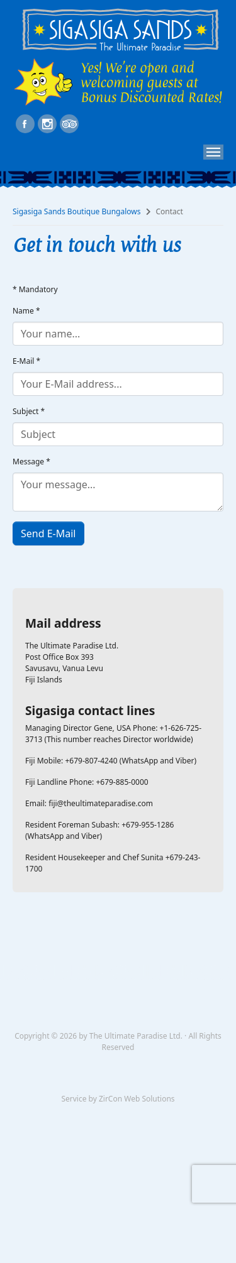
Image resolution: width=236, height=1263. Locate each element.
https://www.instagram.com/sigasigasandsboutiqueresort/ (47, 123)
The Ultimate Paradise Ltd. (136, 1036)
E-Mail (26, 361)
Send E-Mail (48, 533)
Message (31, 461)
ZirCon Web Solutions (137, 1098)
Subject (29, 411)
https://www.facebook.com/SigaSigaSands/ (25, 123)
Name (26, 310)
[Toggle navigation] (213, 152)
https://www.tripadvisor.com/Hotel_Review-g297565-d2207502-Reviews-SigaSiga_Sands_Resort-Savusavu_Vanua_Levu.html (69, 123)
